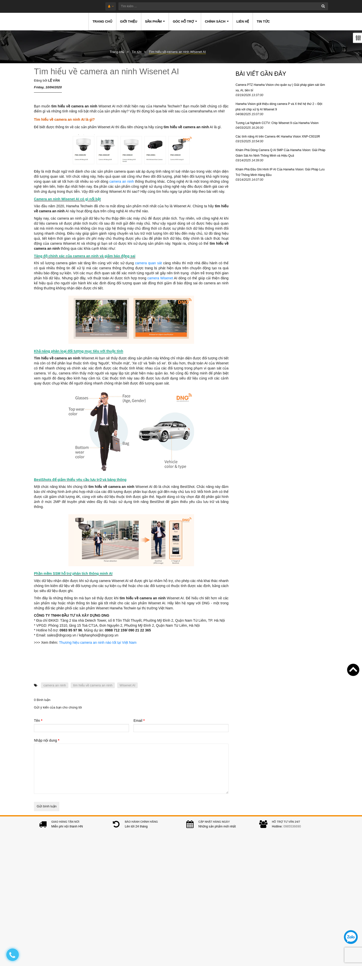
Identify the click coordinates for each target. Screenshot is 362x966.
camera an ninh (121, 181)
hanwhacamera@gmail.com (143, 918)
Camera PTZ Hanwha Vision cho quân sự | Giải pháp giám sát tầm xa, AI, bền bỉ (280, 87)
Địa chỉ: (116, 877)
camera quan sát (149, 263)
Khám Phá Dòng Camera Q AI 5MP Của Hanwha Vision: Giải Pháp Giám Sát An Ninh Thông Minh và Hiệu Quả (280, 152)
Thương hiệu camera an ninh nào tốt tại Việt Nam (98, 642)
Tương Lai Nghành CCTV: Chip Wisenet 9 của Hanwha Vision (277, 123)
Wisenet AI (127, 685)
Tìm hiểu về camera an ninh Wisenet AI (106, 71)
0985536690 (292, 831)
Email (139, 721)
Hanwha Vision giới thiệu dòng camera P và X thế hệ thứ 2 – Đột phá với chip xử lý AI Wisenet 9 (279, 106)
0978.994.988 (145, 910)
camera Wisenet (160, 278)
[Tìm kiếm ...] (195, 6)
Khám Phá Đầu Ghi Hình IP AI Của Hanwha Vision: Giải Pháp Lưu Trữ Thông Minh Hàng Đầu (280, 172)
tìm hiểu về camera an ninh (92, 685)
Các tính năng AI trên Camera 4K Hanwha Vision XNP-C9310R (278, 136)
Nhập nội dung (46, 740)
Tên (38, 721)
